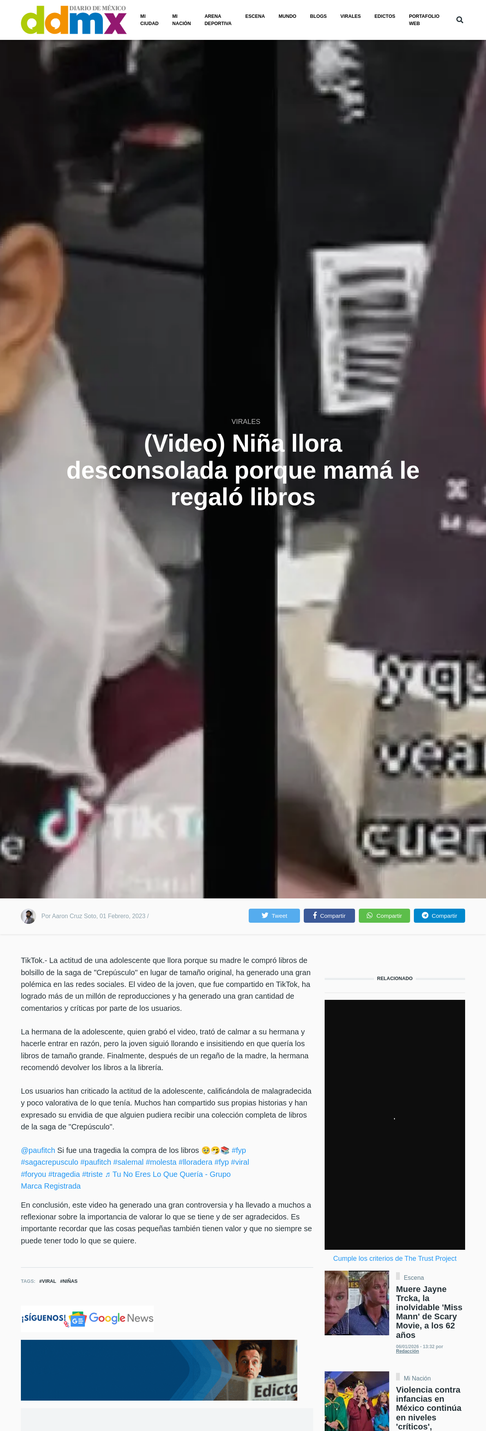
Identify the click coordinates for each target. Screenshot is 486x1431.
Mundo (288, 16)
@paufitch (38, 1150)
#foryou (33, 1174)
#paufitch (95, 1162)
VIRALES (246, 421)
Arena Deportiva (218, 20)
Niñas (70, 1281)
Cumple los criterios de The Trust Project (395, 1258)
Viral (49, 1281)
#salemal (128, 1162)
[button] (274, 915)
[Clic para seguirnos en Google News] (87, 1318)
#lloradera (196, 1162)
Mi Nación (417, 1379)
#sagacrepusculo (49, 1162)
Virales (351, 16)
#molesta (161, 1162)
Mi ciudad (149, 20)
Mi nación (181, 20)
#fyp (239, 1150)
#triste (92, 1174)
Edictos (384, 16)
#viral (240, 1162)
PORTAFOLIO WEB (424, 20)
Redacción (407, 1351)
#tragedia (64, 1174)
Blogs (318, 16)
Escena (255, 16)
